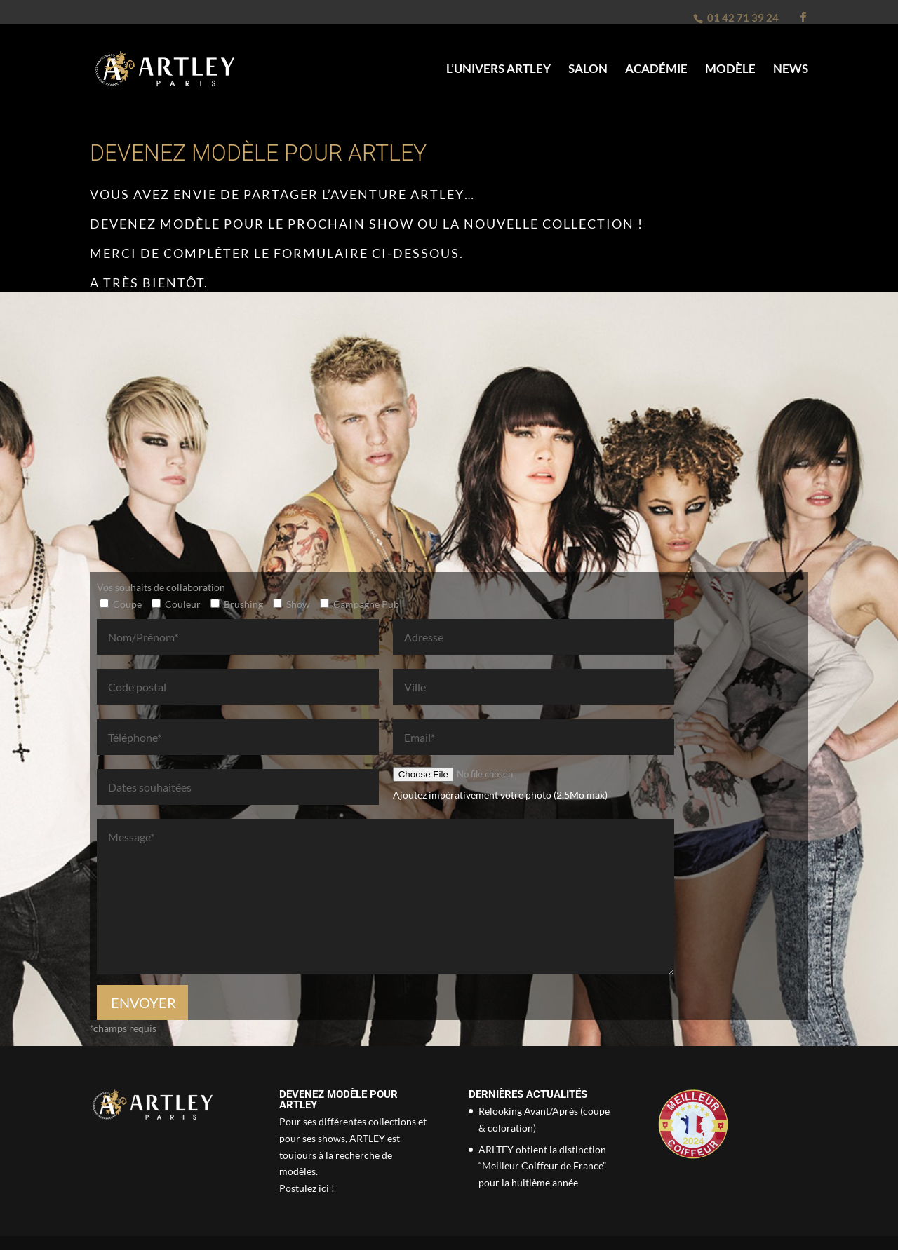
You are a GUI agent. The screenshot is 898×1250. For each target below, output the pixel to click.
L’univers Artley (498, 70)
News (790, 70)
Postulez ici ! (307, 1188)
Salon (588, 70)
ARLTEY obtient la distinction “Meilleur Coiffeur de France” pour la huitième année (542, 1166)
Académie (656, 70)
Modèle (730, 70)
